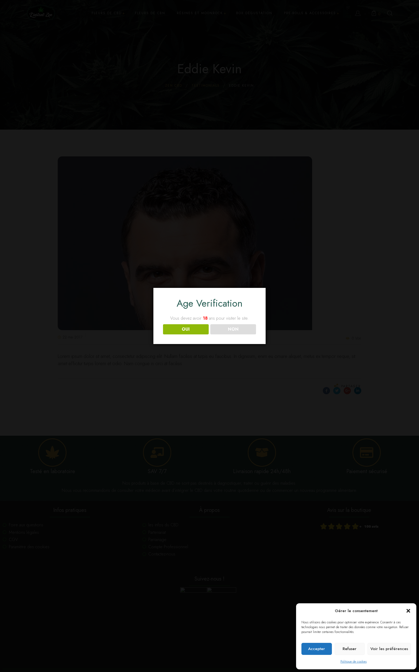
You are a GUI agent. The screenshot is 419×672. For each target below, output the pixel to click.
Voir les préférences (389, 649)
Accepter (316, 649)
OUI (186, 329)
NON (233, 329)
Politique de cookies (353, 661)
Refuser (349, 649)
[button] (408, 610)
